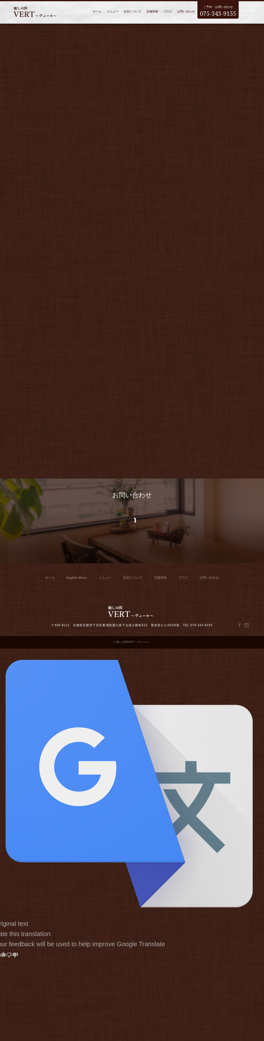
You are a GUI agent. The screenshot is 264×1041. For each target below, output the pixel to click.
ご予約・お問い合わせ (218, 9)
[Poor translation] (12, 954)
